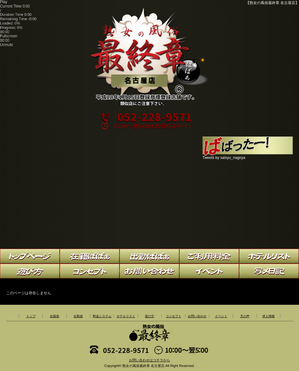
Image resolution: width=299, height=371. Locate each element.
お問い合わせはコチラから (149, 360)
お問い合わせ (197, 316)
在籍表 (54, 316)
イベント (221, 316)
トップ (31, 316)
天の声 (244, 316)
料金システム (102, 316)
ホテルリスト (125, 316)
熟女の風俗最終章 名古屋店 (143, 366)
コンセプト (173, 316)
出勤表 (78, 316)
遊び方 (149, 316)
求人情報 (268, 316)
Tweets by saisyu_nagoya (223, 157)
